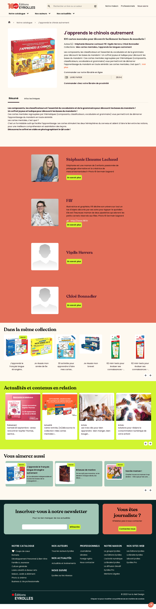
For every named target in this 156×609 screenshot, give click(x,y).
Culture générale (20, 570)
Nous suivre (142, 6)
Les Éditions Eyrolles (109, 557)
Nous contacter (87, 563)
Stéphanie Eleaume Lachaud (89, 44)
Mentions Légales (112, 581)
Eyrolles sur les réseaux (63, 579)
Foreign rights (86, 559)
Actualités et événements (58, 565)
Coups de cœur (21, 551)
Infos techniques (32, 98)
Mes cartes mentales (86, 47)
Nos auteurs (41, 13)
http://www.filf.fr (77, 220)
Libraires (84, 555)
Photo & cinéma (19, 582)
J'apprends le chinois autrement (53, 22)
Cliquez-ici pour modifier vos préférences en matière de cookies (117, 604)
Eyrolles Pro (109, 577)
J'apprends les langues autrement (114, 47)
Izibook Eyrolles (133, 562)
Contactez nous (127, 528)
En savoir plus (74, 177)
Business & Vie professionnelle (26, 586)
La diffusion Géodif (112, 573)
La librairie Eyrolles (112, 569)
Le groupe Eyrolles (112, 551)
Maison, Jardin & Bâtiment (24, 578)
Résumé (13, 98)
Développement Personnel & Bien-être (26, 561)
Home (9, 22)
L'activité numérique (109, 564)
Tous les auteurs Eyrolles (64, 551)
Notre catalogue (17, 13)
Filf (105, 44)
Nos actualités (64, 13)
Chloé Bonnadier (130, 44)
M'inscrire (75, 527)
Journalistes (86, 551)
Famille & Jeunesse (21, 566)
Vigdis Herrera (114, 44)
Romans (16, 555)
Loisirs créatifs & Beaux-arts (25, 574)
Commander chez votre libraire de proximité (86, 83)
